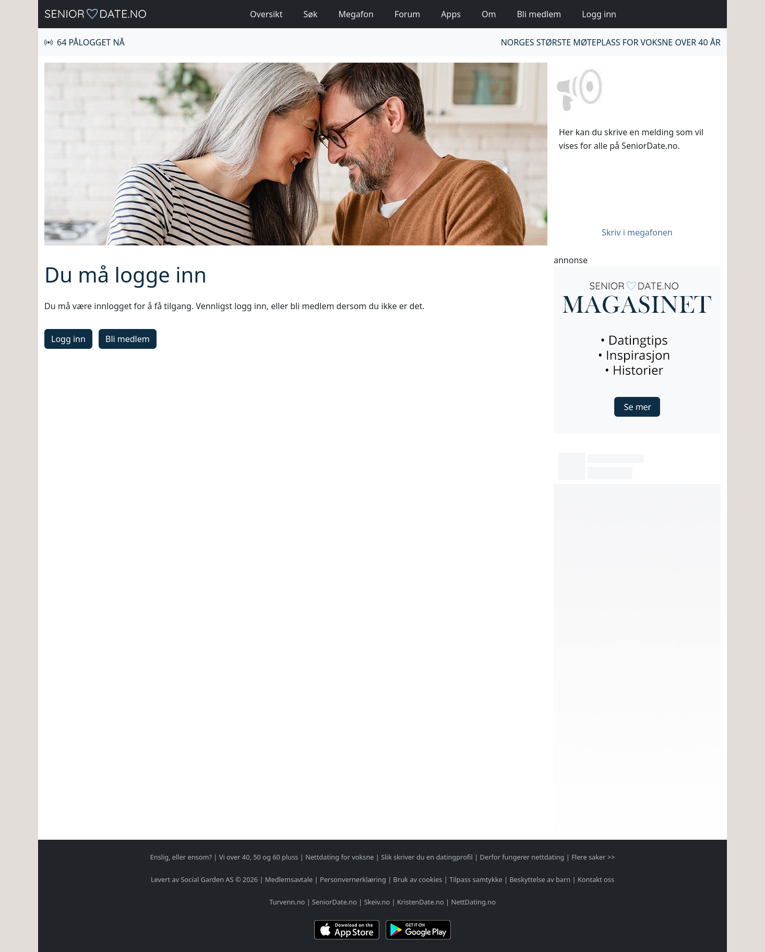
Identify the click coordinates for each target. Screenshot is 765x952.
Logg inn (599, 14)
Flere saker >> (593, 857)
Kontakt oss (596, 879)
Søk (310, 14)
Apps (451, 14)
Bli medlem (539, 14)
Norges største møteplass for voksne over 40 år (611, 42)
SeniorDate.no (334, 902)
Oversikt (266, 14)
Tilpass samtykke (476, 879)
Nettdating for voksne (339, 857)
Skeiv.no (377, 902)
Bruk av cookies (418, 879)
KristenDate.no (420, 902)
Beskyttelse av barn (540, 879)
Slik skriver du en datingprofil (427, 857)
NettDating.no (473, 902)
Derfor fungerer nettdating (522, 857)
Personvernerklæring (353, 879)
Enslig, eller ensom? (181, 857)
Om (489, 14)
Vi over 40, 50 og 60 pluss (258, 857)
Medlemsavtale (289, 879)
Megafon (355, 14)
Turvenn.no (287, 902)
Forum (407, 14)
